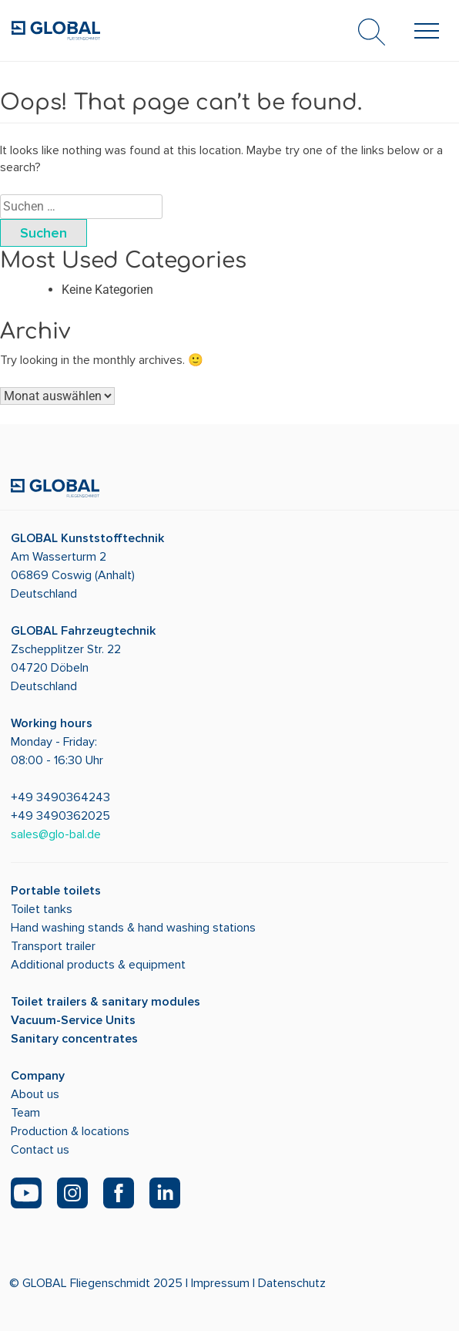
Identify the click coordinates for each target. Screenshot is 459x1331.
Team (25, 1112)
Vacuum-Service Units (73, 1020)
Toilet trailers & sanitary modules (105, 1001)
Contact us (40, 1149)
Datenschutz (292, 1283)
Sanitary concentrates (74, 1038)
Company (38, 1075)
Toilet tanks (41, 909)
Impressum (220, 1283)
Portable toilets (56, 890)
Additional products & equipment (98, 964)
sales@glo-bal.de (56, 834)
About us (35, 1094)
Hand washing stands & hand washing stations (133, 927)
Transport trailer (53, 946)
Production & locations (70, 1131)
